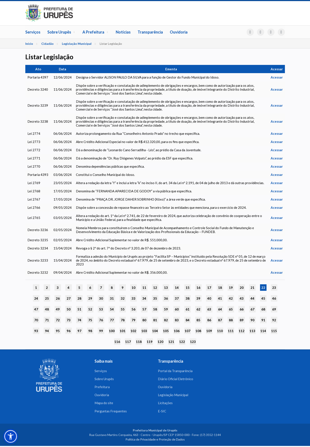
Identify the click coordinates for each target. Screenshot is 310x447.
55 (123, 309)
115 (274, 331)
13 (166, 287)
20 (242, 287)
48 (47, 309)
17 (209, 287)
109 (209, 331)
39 (198, 298)
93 (36, 331)
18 (220, 287)
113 (252, 331)
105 (166, 331)
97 (79, 331)
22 (263, 287)
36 (166, 298)
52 (90, 309)
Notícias (123, 32)
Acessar (277, 77)
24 (36, 298)
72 (58, 320)
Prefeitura (102, 387)
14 (177, 287)
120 (160, 342)
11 (144, 287)
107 (187, 331)
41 (220, 298)
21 (252, 287)
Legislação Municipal (77, 43)
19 (231, 287)
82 (166, 320)
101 (122, 331)
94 (47, 331)
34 (144, 298)
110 (220, 331)
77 (112, 320)
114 (263, 331)
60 (177, 309)
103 (144, 331)
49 (58, 309)
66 (242, 309)
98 (90, 331)
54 (112, 309)
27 (69, 298)
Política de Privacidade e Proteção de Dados (155, 440)
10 (133, 287)
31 (112, 298)
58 (155, 309)
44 (252, 298)
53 (101, 309)
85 (198, 320)
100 (112, 331)
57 (144, 309)
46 (274, 298)
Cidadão (47, 43)
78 (123, 320)
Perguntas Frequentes (111, 412)
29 (90, 298)
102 (133, 331)
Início (29, 43)
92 (274, 320)
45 (263, 298)
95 (58, 331)
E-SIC (162, 412)
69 (274, 309)
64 (220, 309)
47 (36, 309)
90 (252, 320)
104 (155, 331)
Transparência (150, 32)
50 (69, 309)
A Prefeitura (95, 32)
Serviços (32, 32)
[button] (10, 436)
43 (242, 298)
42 (231, 298)
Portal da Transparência (175, 371)
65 (231, 309)
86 (209, 320)
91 (263, 320)
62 (198, 309)
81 (155, 320)
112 (241, 331)
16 (198, 287)
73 (69, 320)
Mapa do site (104, 404)
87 (220, 320)
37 (177, 298)
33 (133, 298)
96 (69, 331)
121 (171, 342)
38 (188, 298)
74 (79, 320)
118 (139, 342)
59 (166, 309)
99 (101, 331)
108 (198, 331)
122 (182, 342)
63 (209, 309)
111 (231, 331)
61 (188, 309)
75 (90, 320)
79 (133, 320)
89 (242, 320)
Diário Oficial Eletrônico (175, 379)
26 (58, 298)
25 (47, 298)
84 (188, 320)
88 (231, 320)
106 (177, 331)
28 (79, 298)
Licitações (165, 404)
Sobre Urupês (61, 32)
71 (47, 320)
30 (101, 298)
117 (128, 342)
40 (209, 298)
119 (150, 342)
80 (144, 320)
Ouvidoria (179, 32)
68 (263, 309)
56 (133, 309)
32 (123, 298)
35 (155, 298)
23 (274, 287)
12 (155, 287)
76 (101, 320)
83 (177, 320)
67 (252, 309)
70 (36, 320)
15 (188, 287)
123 (193, 342)
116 (117, 342)
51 (79, 309)
